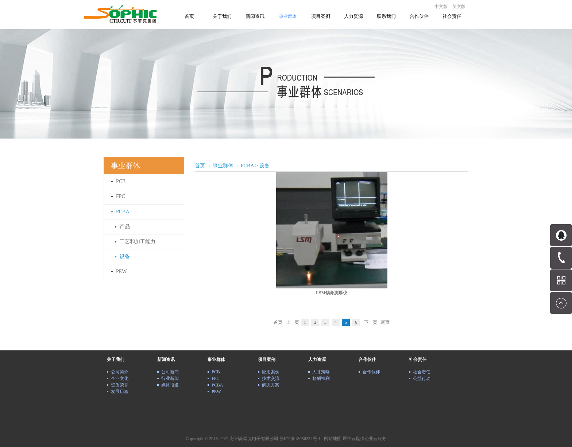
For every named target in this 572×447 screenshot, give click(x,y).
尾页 (385, 322)
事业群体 (223, 165)
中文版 (441, 6)
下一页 (370, 322)
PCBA (247, 165)
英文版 (458, 6)
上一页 (292, 322)
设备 (264, 165)
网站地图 (331, 438)
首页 (189, 16)
